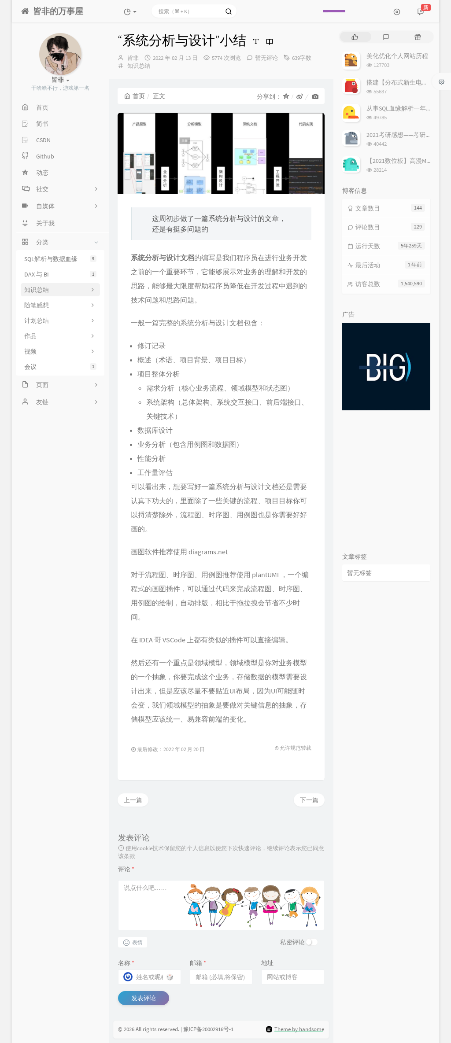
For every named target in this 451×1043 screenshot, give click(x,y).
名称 (126, 963)
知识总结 (138, 66)
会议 (60, 367)
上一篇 (133, 800)
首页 (134, 96)
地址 (267, 963)
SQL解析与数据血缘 (60, 259)
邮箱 (198, 963)
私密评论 (292, 942)
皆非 (133, 58)
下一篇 (309, 800)
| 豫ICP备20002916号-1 (207, 1029)
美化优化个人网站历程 (397, 56)
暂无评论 (266, 58)
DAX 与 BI (60, 274)
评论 (126, 869)
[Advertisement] (386, 479)
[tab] (354, 37)
